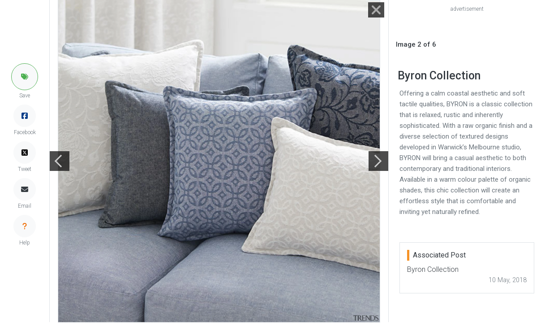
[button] (24, 76)
